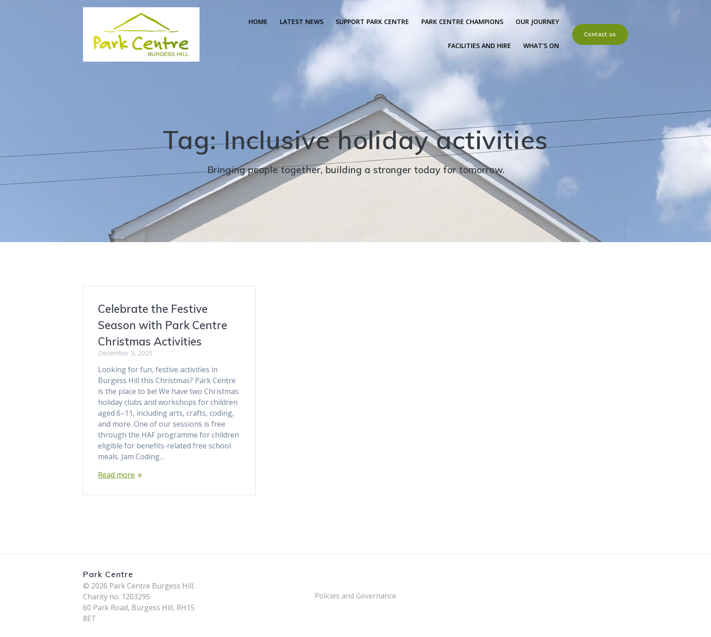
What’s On (541, 45)
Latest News (301, 21)
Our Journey (537, 21)
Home (258, 21)
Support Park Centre (372, 21)
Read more (116, 475)
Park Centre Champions (462, 21)
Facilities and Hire (479, 45)
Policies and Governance (355, 596)
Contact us (600, 34)
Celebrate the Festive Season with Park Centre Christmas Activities (162, 325)
